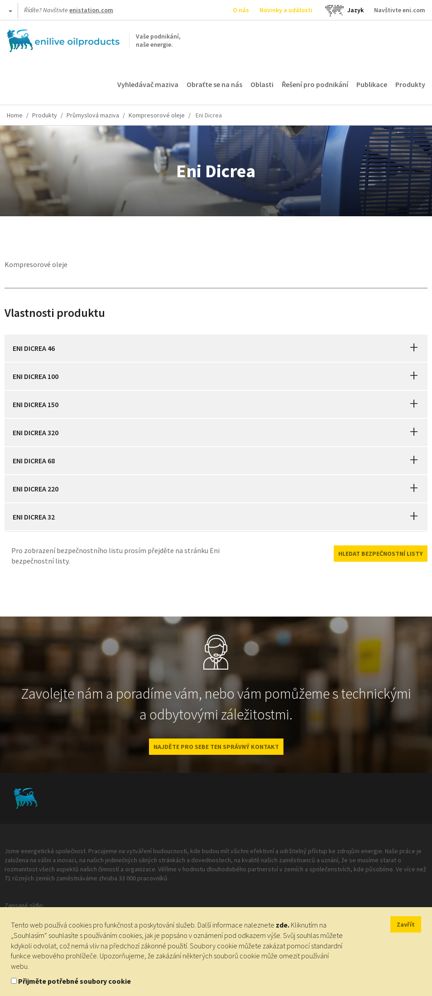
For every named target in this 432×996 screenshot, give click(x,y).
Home (15, 115)
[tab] (216, 348)
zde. (282, 924)
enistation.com (91, 10)
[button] (413, 348)
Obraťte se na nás (214, 84)
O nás (241, 10)
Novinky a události (285, 10)
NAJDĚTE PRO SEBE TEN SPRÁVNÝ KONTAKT (216, 747)
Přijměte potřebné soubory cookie (74, 981)
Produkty (410, 84)
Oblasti (262, 84)
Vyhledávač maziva (147, 84)
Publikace (371, 84)
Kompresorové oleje (157, 115)
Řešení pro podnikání (315, 84)
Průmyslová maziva (93, 115)
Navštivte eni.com (399, 10)
